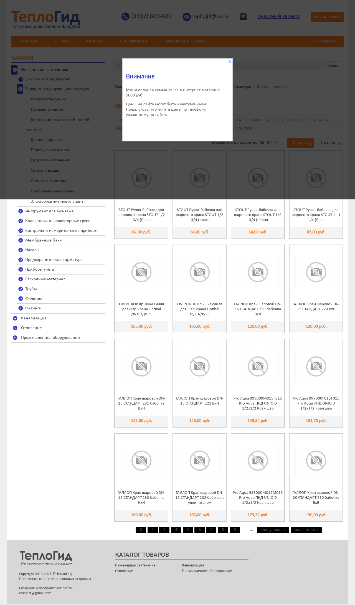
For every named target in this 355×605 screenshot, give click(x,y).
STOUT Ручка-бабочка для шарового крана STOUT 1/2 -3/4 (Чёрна (258, 215)
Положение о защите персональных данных (55, 579)
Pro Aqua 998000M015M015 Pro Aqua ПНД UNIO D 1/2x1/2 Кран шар (258, 498)
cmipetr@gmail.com (35, 593)
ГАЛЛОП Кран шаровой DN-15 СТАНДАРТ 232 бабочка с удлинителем (199, 498)
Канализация (34, 318)
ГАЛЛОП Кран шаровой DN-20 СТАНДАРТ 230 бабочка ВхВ (316, 498)
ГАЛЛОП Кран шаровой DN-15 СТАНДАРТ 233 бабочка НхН (141, 498)
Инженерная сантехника (135, 565)
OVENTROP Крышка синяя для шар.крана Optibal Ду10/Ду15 (141, 309)
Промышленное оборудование (50, 337)
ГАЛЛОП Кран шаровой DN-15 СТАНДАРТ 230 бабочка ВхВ (258, 309)
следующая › (273, 530)
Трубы (31, 289)
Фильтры (33, 298)
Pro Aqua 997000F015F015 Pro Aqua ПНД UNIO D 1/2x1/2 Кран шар (316, 403)
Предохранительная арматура (54, 260)
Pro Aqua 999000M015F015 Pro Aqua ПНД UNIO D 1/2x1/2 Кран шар (258, 403)
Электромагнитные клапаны (58, 201)
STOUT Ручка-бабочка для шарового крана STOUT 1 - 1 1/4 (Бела (316, 215)
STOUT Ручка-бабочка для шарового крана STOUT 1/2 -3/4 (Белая (141, 215)
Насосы (32, 250)
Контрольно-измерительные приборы (61, 230)
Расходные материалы (47, 279)
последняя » (306, 530)
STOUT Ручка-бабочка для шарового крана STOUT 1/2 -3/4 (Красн (199, 215)
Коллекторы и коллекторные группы (59, 221)
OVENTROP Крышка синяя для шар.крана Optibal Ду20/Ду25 (199, 309)
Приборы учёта (39, 269)
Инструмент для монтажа (49, 211)
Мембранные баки (43, 240)
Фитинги (33, 308)
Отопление (31, 328)
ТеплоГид (64, 574)
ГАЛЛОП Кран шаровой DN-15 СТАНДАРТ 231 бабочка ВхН (141, 403)
